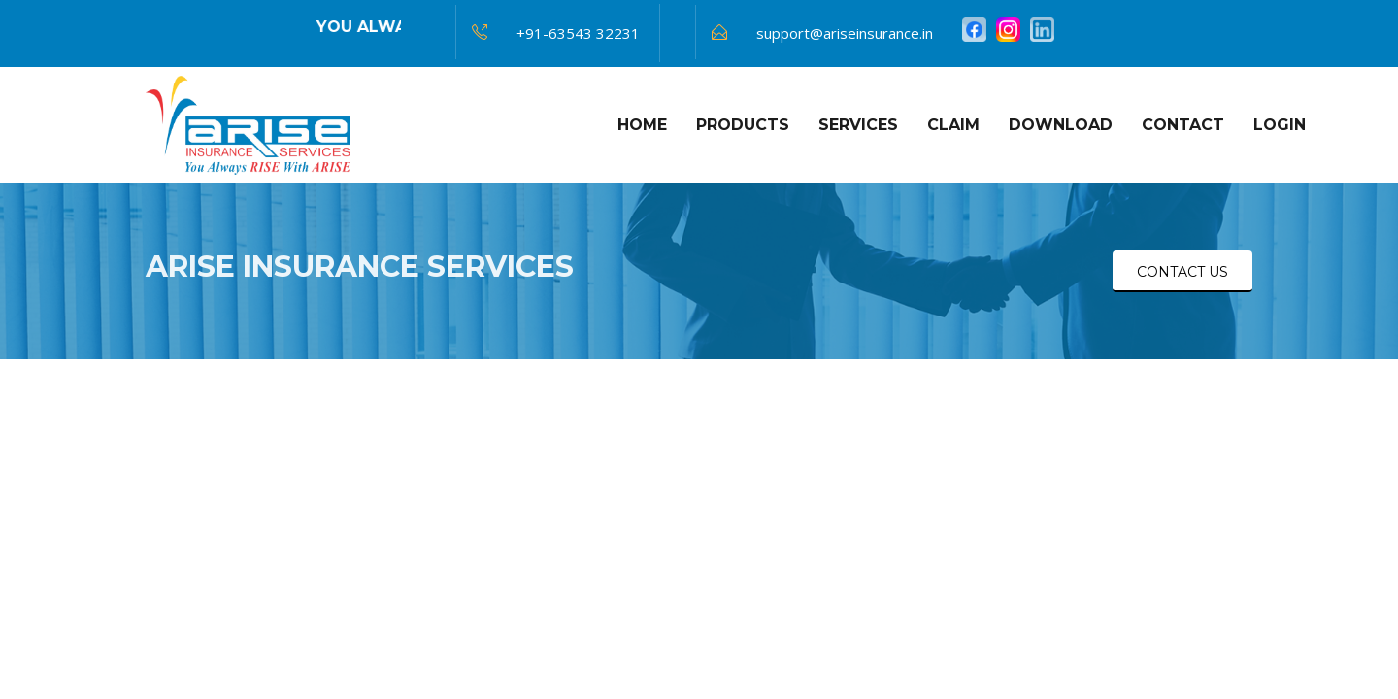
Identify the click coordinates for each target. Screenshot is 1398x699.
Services (858, 125)
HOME (642, 125)
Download (1061, 125)
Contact (1183, 125)
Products (742, 125)
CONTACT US (1182, 272)
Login (1279, 125)
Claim (953, 125)
